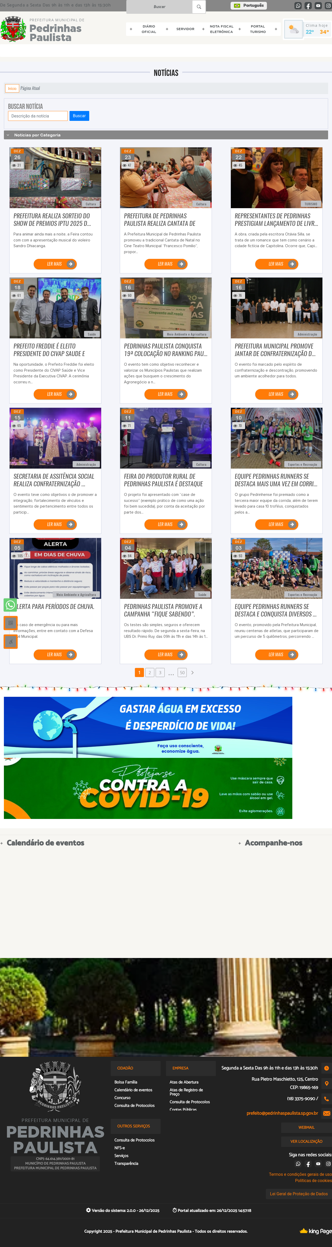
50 (182, 672)
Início (12, 88)
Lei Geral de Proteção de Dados (299, 1193)
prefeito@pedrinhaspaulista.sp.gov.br (282, 1113)
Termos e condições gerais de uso (300, 1174)
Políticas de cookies (313, 1180)
